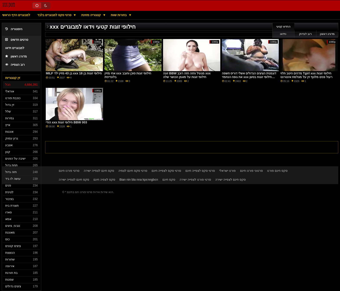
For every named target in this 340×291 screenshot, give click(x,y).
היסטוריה (13, 29)
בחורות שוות (119, 15)
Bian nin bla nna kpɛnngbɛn (138, 179)
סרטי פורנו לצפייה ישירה (195, 179)
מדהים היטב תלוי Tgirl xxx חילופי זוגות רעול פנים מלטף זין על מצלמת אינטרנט (306, 75)
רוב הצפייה (15, 64)
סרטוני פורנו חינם (251, 170)
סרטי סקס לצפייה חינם (166, 170)
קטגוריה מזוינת (91, 15)
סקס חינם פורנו (277, 170)
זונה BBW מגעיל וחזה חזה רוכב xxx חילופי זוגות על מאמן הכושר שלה (187, 75)
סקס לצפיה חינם (104, 179)
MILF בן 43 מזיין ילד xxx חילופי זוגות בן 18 (73, 73)
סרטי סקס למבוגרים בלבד (54, 15)
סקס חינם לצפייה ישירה (99, 170)
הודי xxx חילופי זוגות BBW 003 (66, 122)
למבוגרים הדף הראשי (16, 15)
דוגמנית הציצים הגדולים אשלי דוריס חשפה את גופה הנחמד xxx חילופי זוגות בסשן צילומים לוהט (249, 77)
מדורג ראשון (16, 56)
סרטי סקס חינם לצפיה (132, 170)
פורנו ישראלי (227, 170)
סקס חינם (168, 179)
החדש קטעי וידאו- (283, 30)
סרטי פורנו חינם (69, 170)
